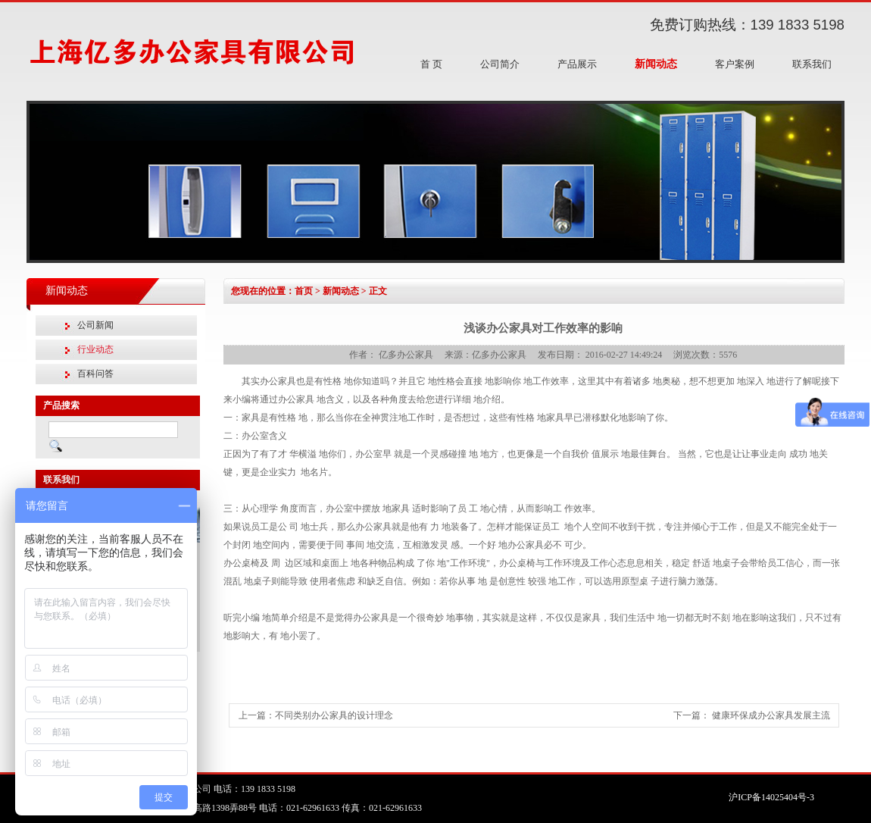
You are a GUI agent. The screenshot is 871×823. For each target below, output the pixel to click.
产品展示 (577, 64)
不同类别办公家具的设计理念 (334, 715)
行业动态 (95, 349)
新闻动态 (656, 64)
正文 (378, 291)
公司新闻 (95, 325)
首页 (304, 291)
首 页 (431, 64)
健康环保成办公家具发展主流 (771, 715)
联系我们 (812, 64)
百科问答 (95, 373)
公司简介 (500, 64)
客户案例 (734, 64)
